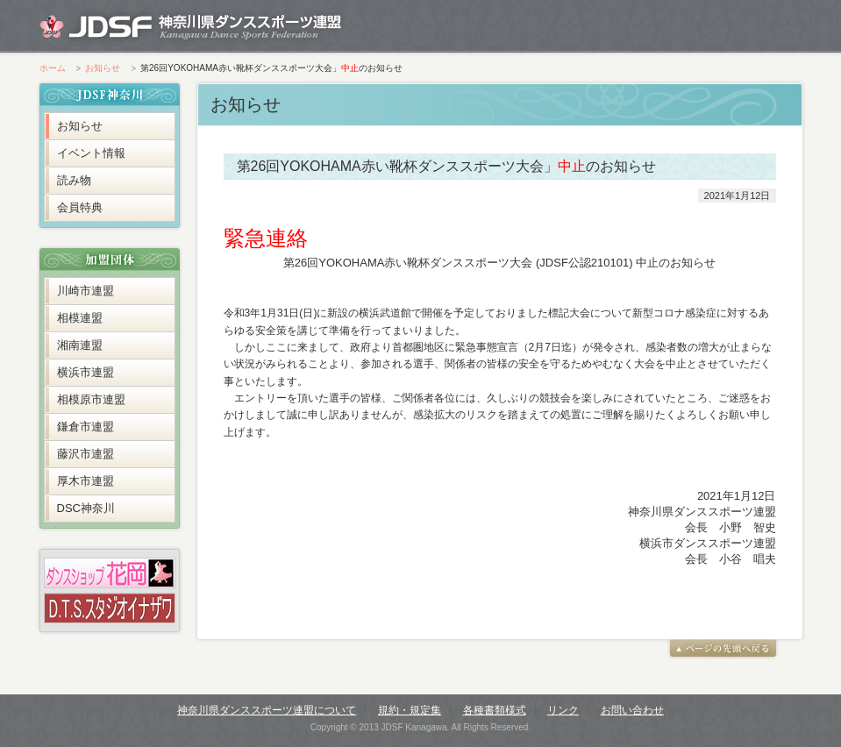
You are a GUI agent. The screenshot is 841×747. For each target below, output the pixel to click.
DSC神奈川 (86, 508)
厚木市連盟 (85, 480)
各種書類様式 (494, 710)
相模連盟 (80, 317)
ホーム (52, 68)
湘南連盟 (80, 345)
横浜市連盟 (85, 372)
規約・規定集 (409, 710)
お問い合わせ (632, 710)
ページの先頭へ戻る (723, 648)
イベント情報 (91, 153)
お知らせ (102, 68)
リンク (563, 710)
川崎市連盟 (85, 290)
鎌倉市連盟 (85, 426)
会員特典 (80, 207)
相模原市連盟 (91, 399)
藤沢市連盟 (85, 453)
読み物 (74, 180)
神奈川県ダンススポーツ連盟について (266, 710)
